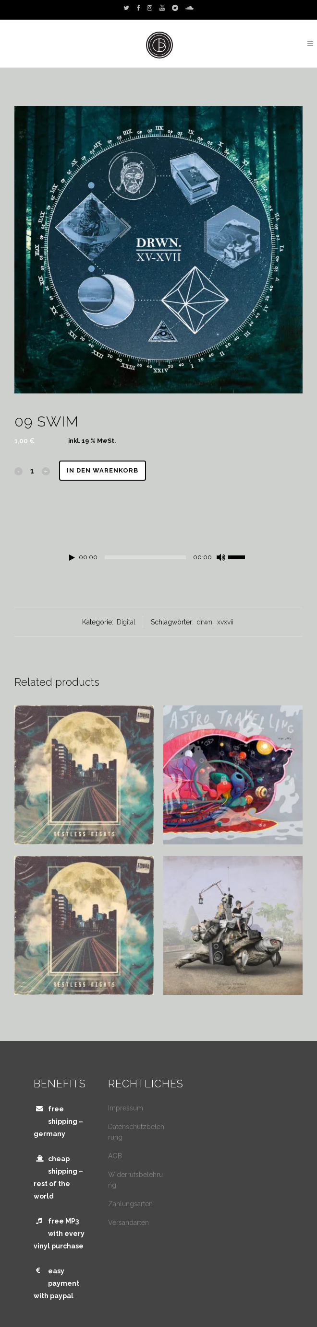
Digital (126, 622)
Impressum (125, 1108)
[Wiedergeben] (72, 557)
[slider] (145, 557)
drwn (204, 622)
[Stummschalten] (221, 557)
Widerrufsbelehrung (135, 1180)
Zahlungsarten (130, 1204)
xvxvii (225, 622)
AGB (115, 1156)
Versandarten (128, 1222)
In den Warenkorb (102, 470)
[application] (158, 560)
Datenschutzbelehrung (136, 1132)
